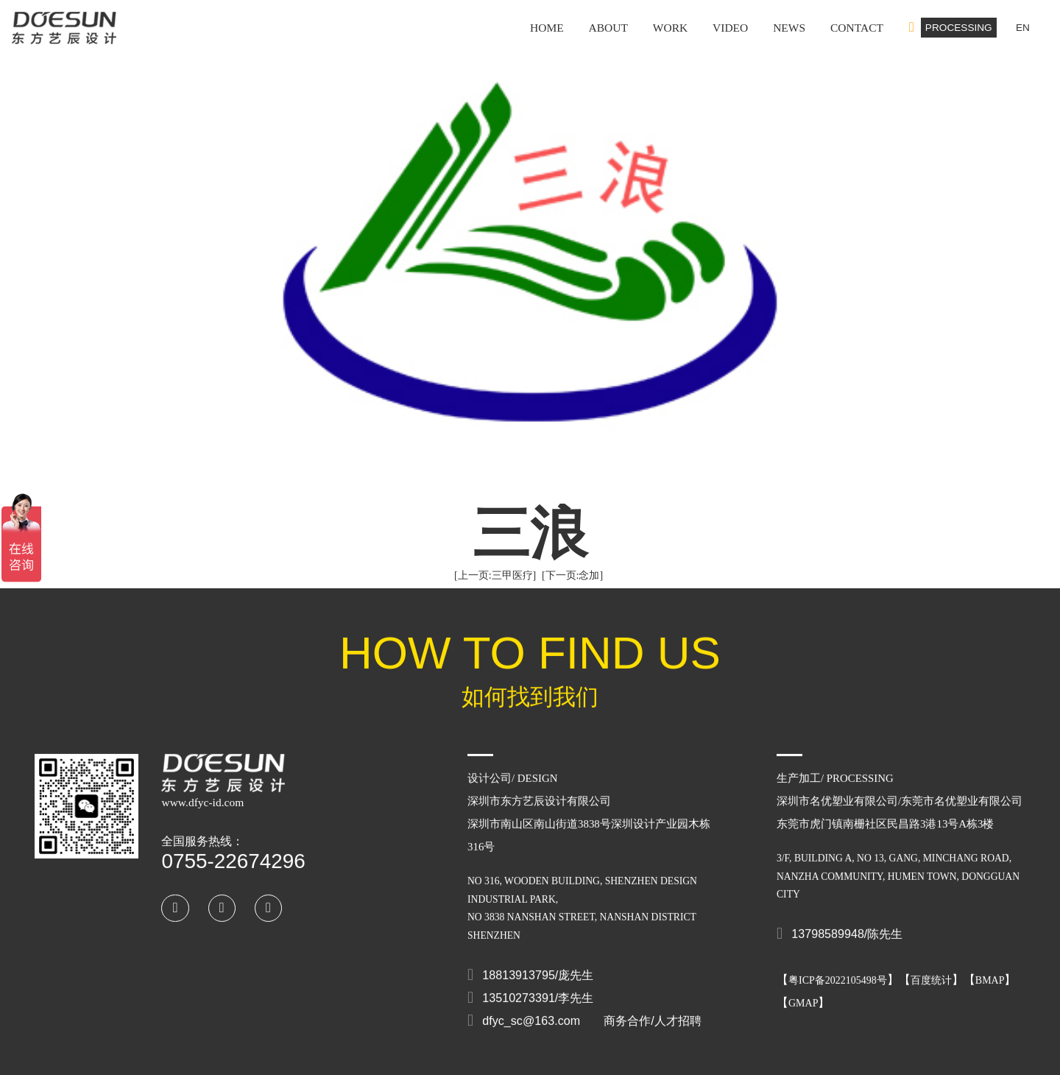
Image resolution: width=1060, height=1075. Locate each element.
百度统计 (931, 967)
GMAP (803, 990)
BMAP (990, 967)
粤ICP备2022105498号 (837, 967)
